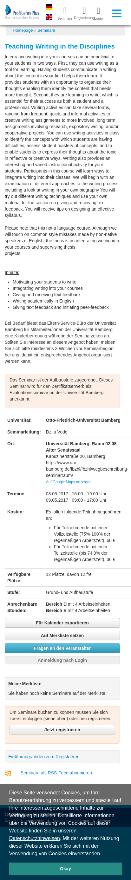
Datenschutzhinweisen (34, 838)
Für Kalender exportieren (62, 622)
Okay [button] (65, 868)
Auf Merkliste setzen (62, 635)
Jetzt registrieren (62, 729)
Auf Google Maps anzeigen (68, 482)
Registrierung (82, 13)
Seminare (46, 30)
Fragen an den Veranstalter (62, 648)
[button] (104, 854)
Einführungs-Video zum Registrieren (44, 756)
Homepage (23, 30)
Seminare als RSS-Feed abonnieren (56, 772)
